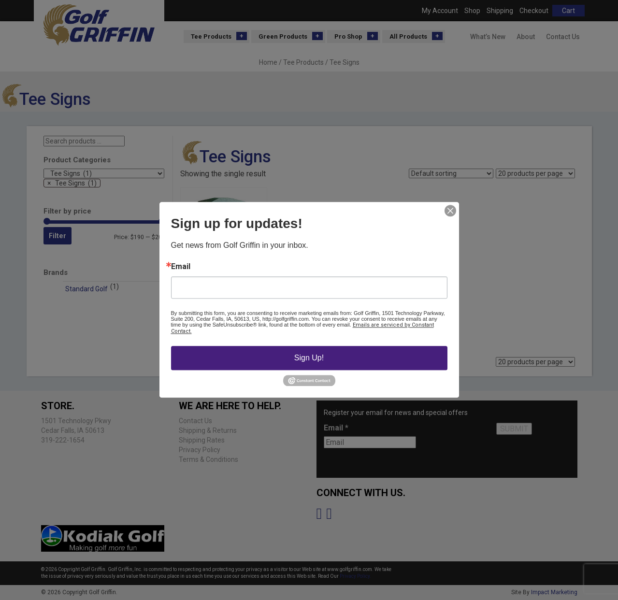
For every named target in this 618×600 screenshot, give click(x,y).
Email (180, 267)
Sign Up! (309, 358)
